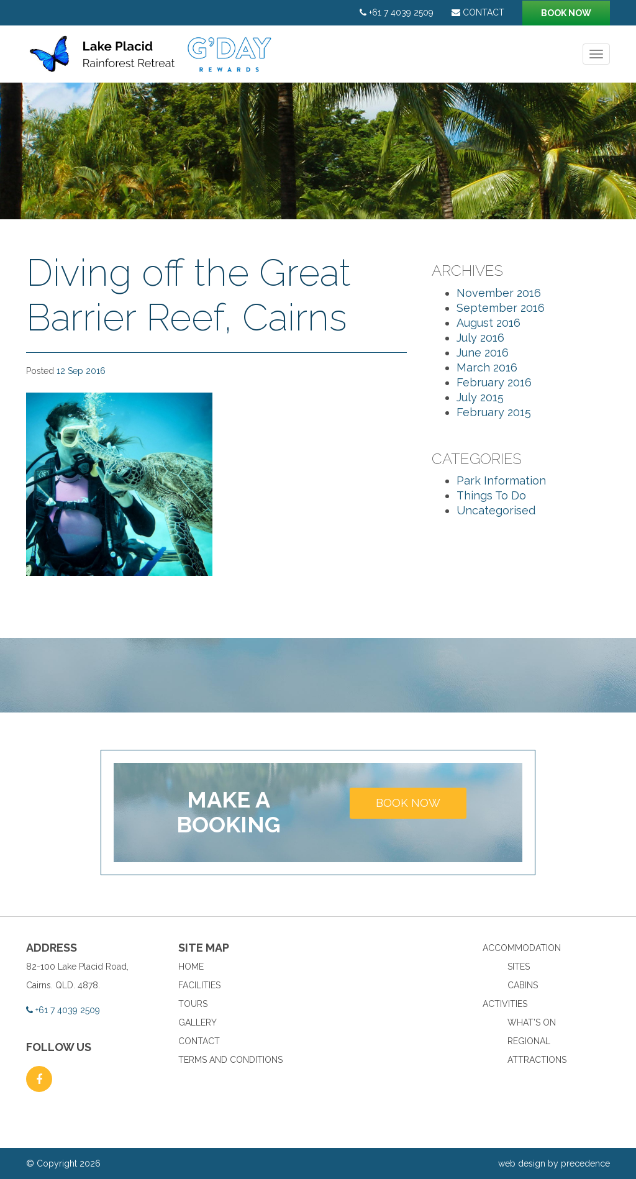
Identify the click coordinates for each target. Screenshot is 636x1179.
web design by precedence (554, 1163)
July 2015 (480, 397)
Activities (505, 1004)
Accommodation (522, 948)
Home (191, 967)
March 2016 (487, 367)
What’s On (531, 1022)
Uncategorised (496, 510)
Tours (192, 1004)
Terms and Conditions (230, 1060)
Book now (566, 13)
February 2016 (494, 382)
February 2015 (494, 412)
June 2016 (483, 352)
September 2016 (501, 307)
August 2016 (488, 322)
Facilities (199, 985)
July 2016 (480, 337)
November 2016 (499, 292)
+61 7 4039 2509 (397, 12)
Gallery (197, 1022)
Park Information (501, 480)
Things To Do (491, 495)
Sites (518, 967)
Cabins (522, 985)
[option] (318, 151)
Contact (478, 12)
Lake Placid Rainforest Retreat (152, 60)
